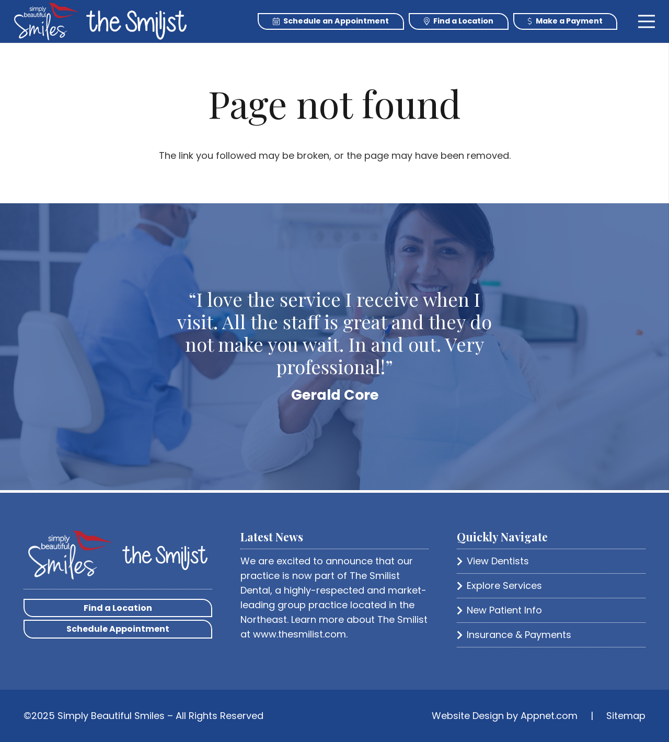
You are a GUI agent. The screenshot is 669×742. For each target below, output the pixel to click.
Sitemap (625, 715)
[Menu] (647, 21)
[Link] (46, 21)
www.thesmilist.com (299, 634)
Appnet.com (549, 715)
